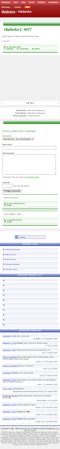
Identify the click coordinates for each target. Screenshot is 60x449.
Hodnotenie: (7, 136)
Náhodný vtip (10, 263)
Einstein (26, 448)
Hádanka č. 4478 (9, 409)
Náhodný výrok (11, 273)
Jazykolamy (53, 2)
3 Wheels (39, 448)
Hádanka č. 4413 (9, 384)
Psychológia (35, 436)
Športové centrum (38, 439)
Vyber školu (51, 443)
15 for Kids (32, 446)
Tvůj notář (39, 445)
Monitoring (13, 439)
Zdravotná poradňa (20, 443)
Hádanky (41, 2)
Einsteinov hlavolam (10, 399)
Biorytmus (6, 7)
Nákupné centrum (24, 439)
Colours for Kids (52, 446)
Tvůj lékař (31, 443)
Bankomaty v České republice (29, 441)
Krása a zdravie (50, 439)
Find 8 (45, 448)
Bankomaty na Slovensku (9, 441)
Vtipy (23, 2)
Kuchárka (11, 436)
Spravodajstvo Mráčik (20, 438)
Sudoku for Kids (49, 445)
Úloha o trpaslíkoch (10, 361)
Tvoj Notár (31, 445)
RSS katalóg (33, 438)
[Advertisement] (30, 78)
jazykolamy (7, 377)
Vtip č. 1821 (7, 392)
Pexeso (15, 448)
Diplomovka (26, 436)
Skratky (55, 436)
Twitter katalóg (44, 438)
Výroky (32, 2)
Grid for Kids (41, 446)
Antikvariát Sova (6, 438)
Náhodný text (10, 258)
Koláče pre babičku (10, 370)
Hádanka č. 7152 (9, 340)
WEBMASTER (25, 432)
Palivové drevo (41, 443)
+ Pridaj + (17, 7)
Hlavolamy (6, 2)
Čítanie (18, 436)
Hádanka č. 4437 (9, 354)
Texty (16, 2)
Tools (50, 436)
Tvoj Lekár (45, 441)
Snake (32, 448)
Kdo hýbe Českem (20, 445)
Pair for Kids (12, 446)
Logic (21, 448)
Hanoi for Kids (22, 446)
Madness (8, 11)
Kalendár (44, 436)
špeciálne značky (33, 181)
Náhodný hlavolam (12, 253)
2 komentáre (24, 49)
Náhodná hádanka (12, 268)
